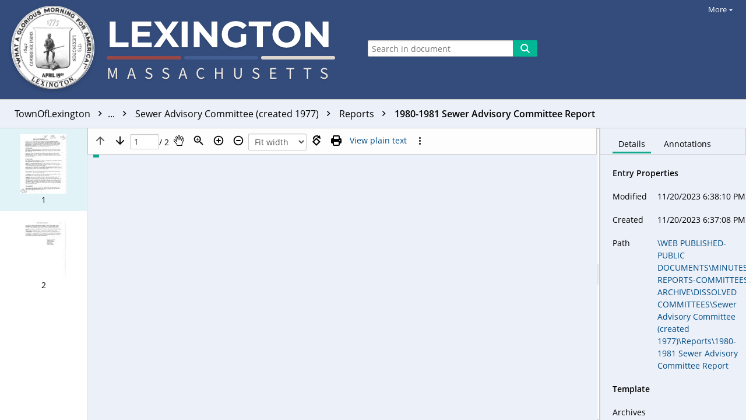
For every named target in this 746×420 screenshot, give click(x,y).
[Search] (525, 48)
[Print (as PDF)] (336, 140)
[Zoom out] (238, 140)
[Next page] (120, 140)
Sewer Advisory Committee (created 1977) (235, 113)
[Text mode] (378, 140)
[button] (43, 169)
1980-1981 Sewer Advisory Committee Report (495, 113)
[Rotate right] (316, 140)
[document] (673, 274)
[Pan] (179, 140)
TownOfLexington (73, 113)
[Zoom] (199, 140)
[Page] (144, 142)
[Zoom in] (218, 140)
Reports (365, 113)
